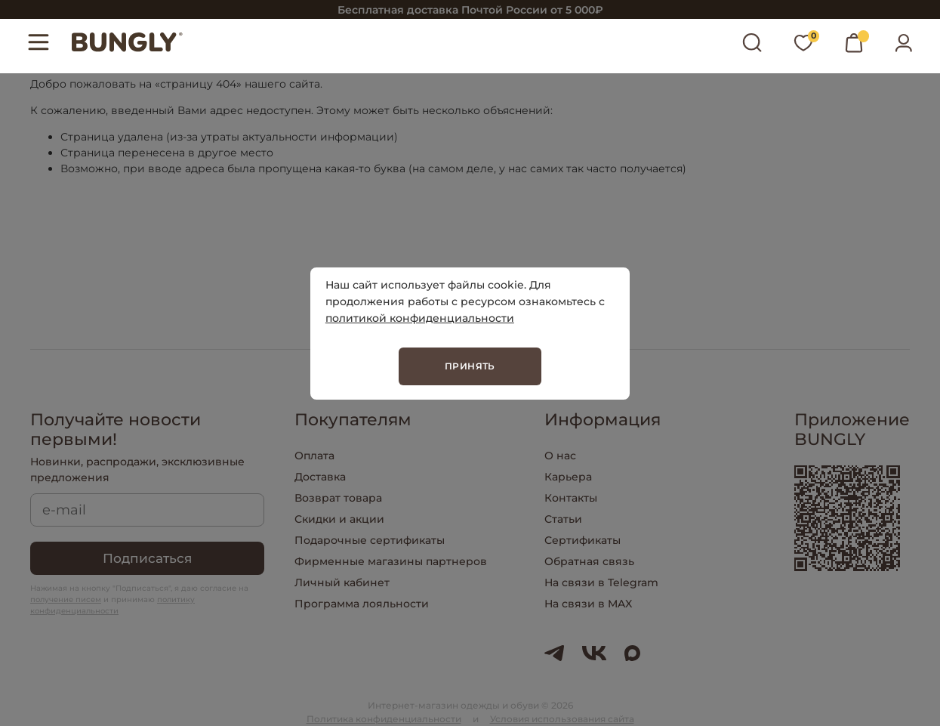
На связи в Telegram (601, 582)
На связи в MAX (588, 603)
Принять (470, 366)
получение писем (65, 599)
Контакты (570, 498)
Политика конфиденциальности (384, 718)
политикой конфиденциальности (419, 318)
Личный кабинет (342, 582)
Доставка (320, 476)
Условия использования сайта (562, 718)
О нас (560, 455)
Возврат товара (338, 498)
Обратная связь (589, 561)
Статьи (563, 519)
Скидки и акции (339, 519)
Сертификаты (582, 540)
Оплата (314, 455)
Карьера (568, 476)
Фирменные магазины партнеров (390, 561)
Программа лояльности (361, 603)
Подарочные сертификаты (369, 540)
